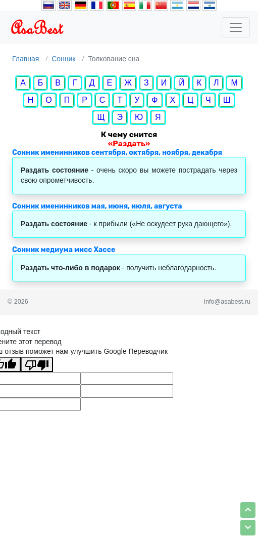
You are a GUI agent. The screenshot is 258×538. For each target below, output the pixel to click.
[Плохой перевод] (37, 364)
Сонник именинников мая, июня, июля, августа (97, 206)
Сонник (63, 59)
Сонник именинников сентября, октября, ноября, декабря (117, 152)
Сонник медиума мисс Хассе (63, 249)
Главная (25, 59)
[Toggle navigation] (236, 27)
